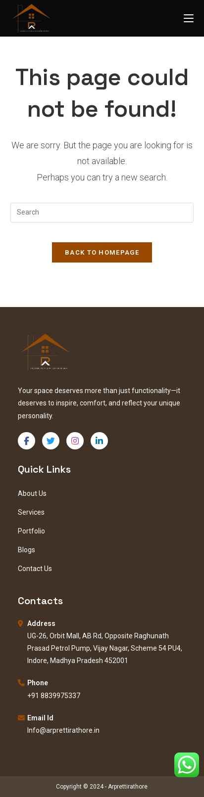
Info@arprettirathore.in (63, 730)
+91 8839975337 (53, 696)
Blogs (26, 550)
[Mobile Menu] (189, 18)
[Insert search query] (102, 212)
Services (31, 512)
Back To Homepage (102, 252)
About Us (32, 493)
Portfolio (31, 531)
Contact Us (35, 569)
